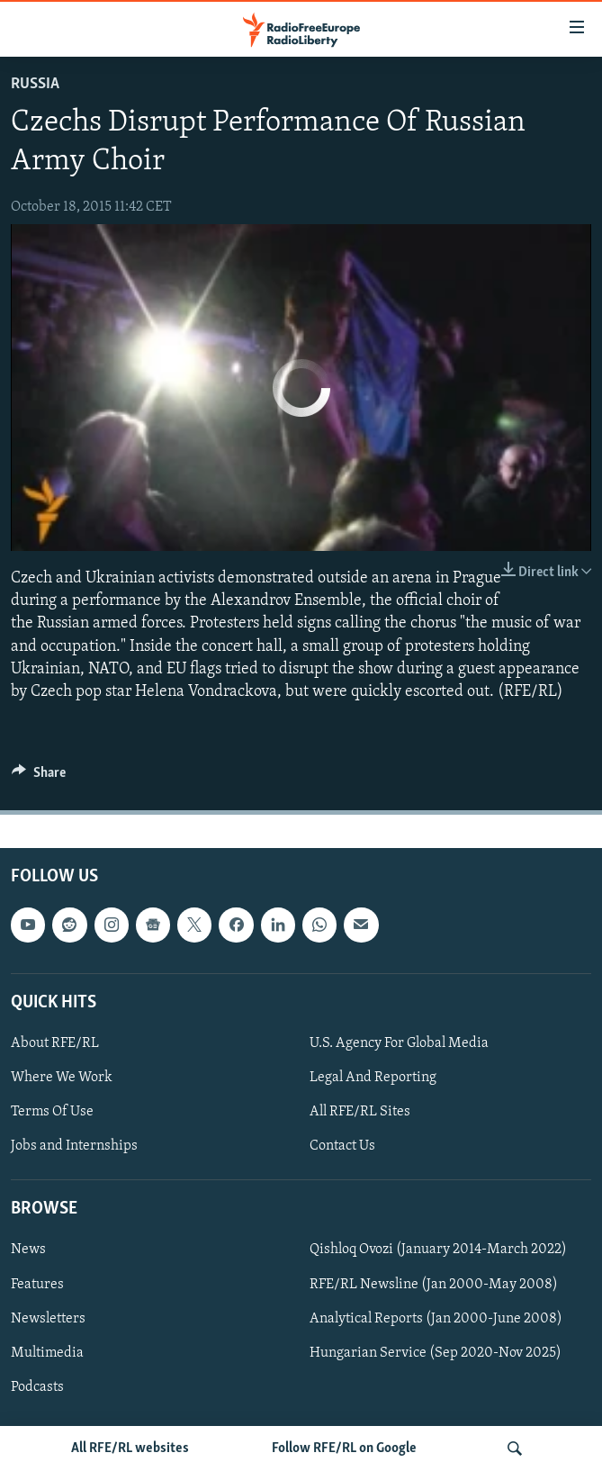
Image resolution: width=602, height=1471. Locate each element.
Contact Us (342, 1146)
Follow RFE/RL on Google (344, 1448)
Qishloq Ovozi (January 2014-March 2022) (438, 1250)
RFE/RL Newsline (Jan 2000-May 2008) (434, 1284)
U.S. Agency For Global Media (399, 1043)
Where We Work (61, 1077)
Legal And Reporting (373, 1077)
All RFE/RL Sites (360, 1112)
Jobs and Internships (74, 1146)
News (28, 1250)
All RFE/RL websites (130, 1448)
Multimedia (47, 1353)
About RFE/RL (55, 1043)
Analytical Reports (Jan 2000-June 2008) (436, 1319)
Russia (35, 84)
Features (37, 1284)
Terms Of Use (52, 1112)
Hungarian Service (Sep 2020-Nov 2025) (436, 1353)
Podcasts (37, 1387)
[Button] (39, 777)
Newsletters (48, 1319)
